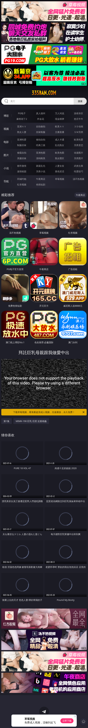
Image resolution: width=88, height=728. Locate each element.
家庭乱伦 (40, 165)
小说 (6, 168)
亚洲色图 (40, 152)
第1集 (6, 421)
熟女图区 (59, 158)
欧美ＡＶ (59, 126)
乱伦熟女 (59, 145)
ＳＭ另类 (78, 132)
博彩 (6, 115)
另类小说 (40, 171)
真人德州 (40, 113)
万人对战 (59, 113)
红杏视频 (21, 184)
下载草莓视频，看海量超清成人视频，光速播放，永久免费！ (49, 412)
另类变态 (78, 145)
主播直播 (59, 132)
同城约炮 (21, 178)
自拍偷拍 (40, 126)
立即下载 (67, 720)
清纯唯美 (40, 158)
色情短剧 (40, 184)
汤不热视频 (78, 178)
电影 (6, 142)
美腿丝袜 (21, 158)
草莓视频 (59, 178)
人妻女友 (59, 165)
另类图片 (78, 158)
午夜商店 (40, 178)
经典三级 (40, 145)
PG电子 (22, 113)
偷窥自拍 (21, 152)
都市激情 (21, 165)
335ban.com (44, 93)
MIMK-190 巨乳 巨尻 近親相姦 (31, 421)
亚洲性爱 (21, 139)
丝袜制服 (40, 132)
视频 (6, 129)
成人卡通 (59, 139)
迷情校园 (21, 171)
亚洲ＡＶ (21, 126)
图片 (6, 155)
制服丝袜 (21, 145)
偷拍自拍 (40, 139)
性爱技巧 (78, 171)
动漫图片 (78, 152)
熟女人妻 (21, 132)
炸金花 (40, 118)
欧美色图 (59, 152)
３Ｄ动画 (78, 126)
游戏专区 (78, 113)
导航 (6, 181)
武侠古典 (78, 165)
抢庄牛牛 (78, 118)
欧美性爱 (78, 139)
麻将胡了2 (21, 118)
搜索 (80, 101)
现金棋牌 (59, 118)
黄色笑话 (59, 171)
